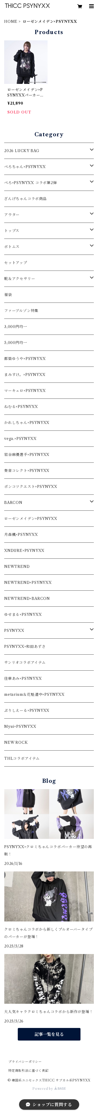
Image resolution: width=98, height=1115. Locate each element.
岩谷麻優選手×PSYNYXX (26, 454)
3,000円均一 (15, 326)
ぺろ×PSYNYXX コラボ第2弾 (30, 182)
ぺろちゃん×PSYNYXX (24, 166)
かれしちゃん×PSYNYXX (26, 422)
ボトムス (12, 246)
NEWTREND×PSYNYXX (28, 582)
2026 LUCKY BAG (21, 150)
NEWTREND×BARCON (27, 598)
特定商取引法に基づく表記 (28, 1071)
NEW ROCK (16, 742)
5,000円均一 (15, 342)
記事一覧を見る (49, 1034)
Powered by (49, 1089)
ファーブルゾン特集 (21, 310)
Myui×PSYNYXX (20, 726)
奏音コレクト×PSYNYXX (26, 470)
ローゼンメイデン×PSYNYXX (30, 518)
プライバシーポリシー (25, 1062)
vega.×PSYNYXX (20, 438)
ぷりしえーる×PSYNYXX (26, 710)
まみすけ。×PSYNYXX (24, 374)
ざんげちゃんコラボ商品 (25, 198)
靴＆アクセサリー (19, 278)
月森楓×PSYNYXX (21, 534)
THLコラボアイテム (22, 758)
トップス (11, 230)
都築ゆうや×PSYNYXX (24, 358)
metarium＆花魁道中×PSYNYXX (34, 694)
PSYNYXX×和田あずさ (24, 646)
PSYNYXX (14, 630)
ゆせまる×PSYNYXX (23, 614)
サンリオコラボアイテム (25, 662)
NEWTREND (17, 566)
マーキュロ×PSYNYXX (24, 390)
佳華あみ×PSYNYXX (23, 678)
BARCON (13, 502)
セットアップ (15, 262)
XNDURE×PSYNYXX (24, 550)
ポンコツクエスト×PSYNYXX (30, 486)
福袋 (8, 294)
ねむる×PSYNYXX (21, 406)
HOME (11, 21)
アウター (12, 214)
